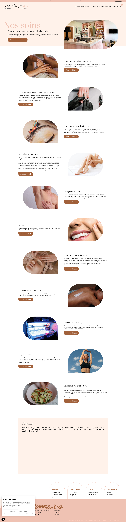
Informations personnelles (42, 510)
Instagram (57, 510)
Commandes (38, 512)
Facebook (57, 512)
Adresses (37, 514)
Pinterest (57, 514)
